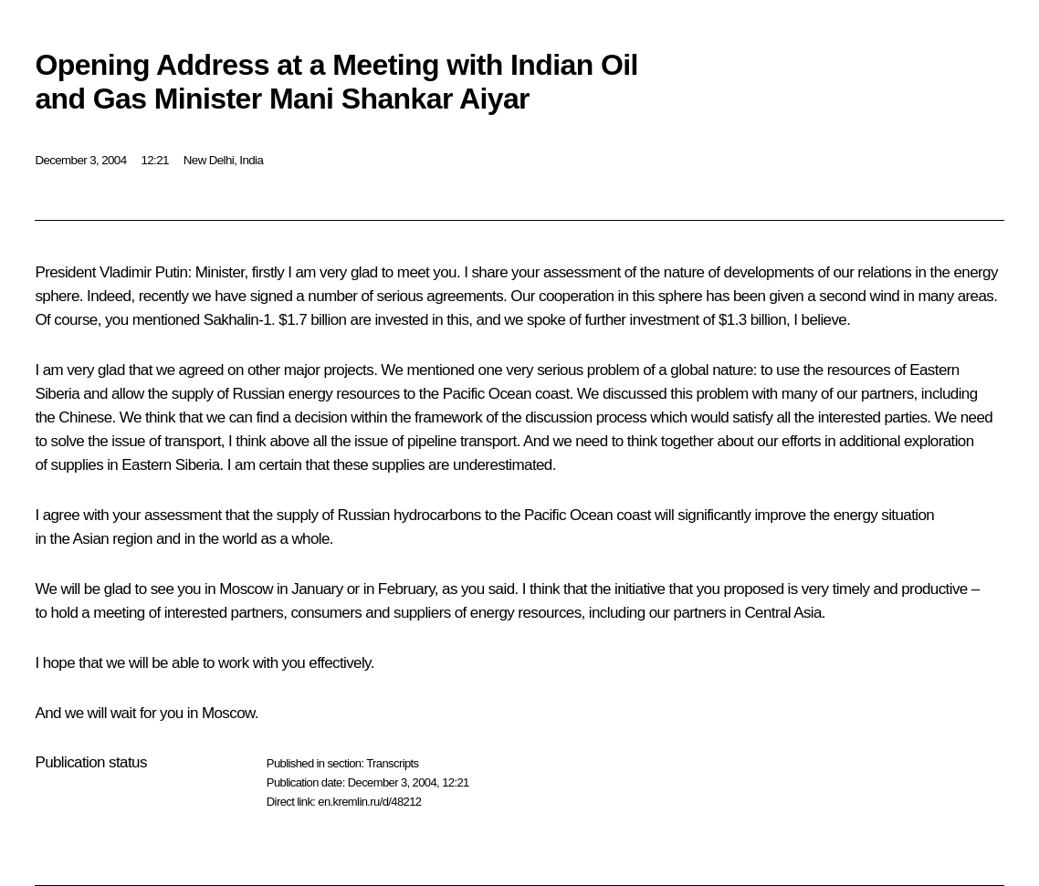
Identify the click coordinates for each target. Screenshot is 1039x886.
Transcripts (392, 763)
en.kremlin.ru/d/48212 (369, 801)
